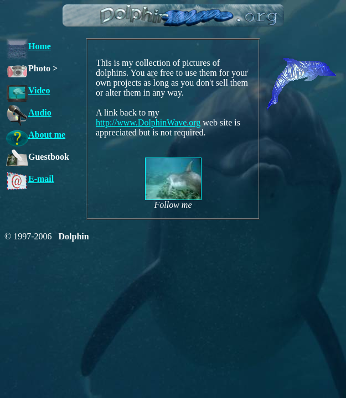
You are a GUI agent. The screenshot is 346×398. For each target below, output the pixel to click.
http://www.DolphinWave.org (148, 122)
